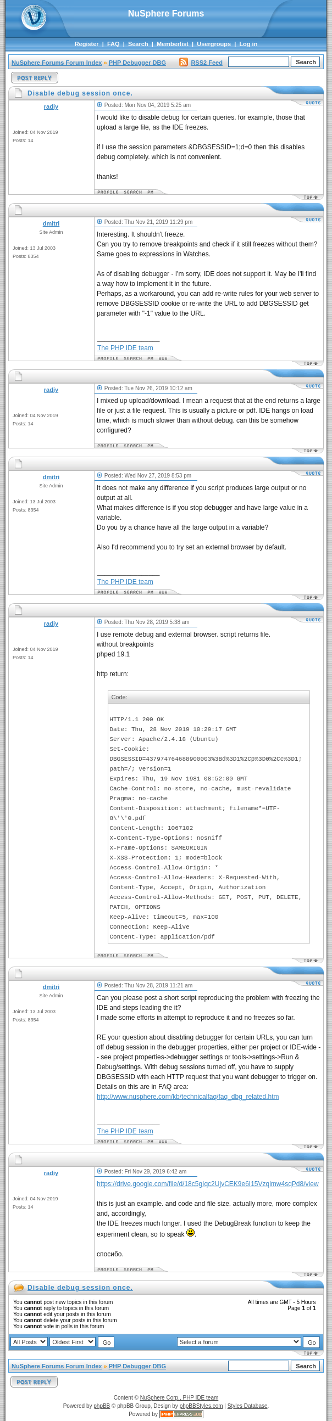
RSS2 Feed (200, 62)
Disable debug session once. (80, 1287)
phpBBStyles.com (201, 1406)
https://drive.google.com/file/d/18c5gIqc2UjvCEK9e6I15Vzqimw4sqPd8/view (208, 1184)
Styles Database (248, 1406)
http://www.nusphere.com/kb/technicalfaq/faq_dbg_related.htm (188, 1096)
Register (87, 44)
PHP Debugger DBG (137, 62)
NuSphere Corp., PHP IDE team (179, 1398)
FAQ (113, 44)
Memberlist (173, 44)
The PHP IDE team (125, 348)
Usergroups (214, 44)
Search (138, 44)
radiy (51, 106)
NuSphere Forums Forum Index (57, 62)
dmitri (51, 223)
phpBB (101, 1406)
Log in (248, 44)
